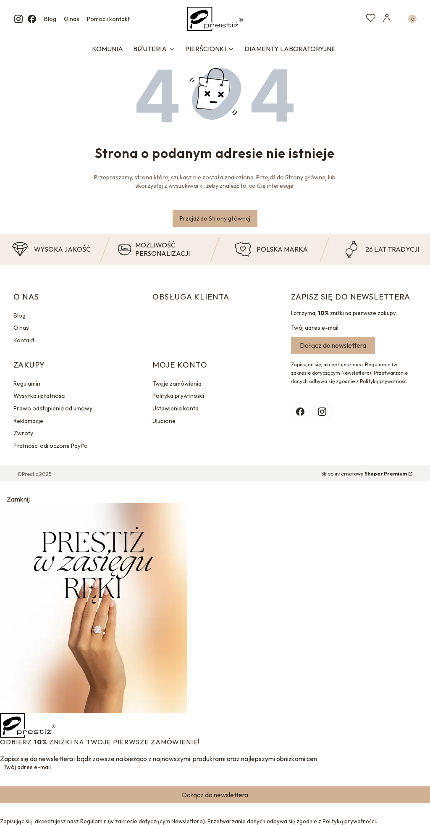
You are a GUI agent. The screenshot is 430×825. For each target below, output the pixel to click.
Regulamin (26, 383)
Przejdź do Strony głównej (215, 218)
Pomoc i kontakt (108, 19)
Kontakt (23, 340)
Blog (50, 19)
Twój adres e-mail (314, 327)
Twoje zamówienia (177, 383)
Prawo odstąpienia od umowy (52, 408)
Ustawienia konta (175, 408)
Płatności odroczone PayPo (50, 445)
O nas (71, 19)
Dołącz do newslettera (333, 345)
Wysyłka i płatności (39, 395)
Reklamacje (28, 421)
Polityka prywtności (178, 395)
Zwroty (23, 433)
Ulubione (164, 421)
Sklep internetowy (364, 473)
